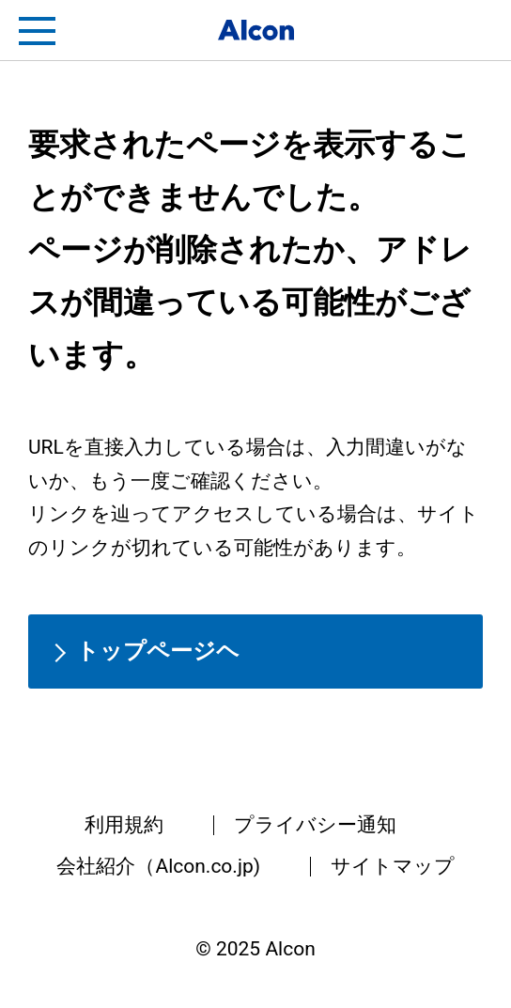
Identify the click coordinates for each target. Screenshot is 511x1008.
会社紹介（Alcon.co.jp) (158, 866)
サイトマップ (393, 866)
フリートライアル (473, 31)
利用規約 (124, 825)
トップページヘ (158, 651)
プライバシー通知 (315, 825)
